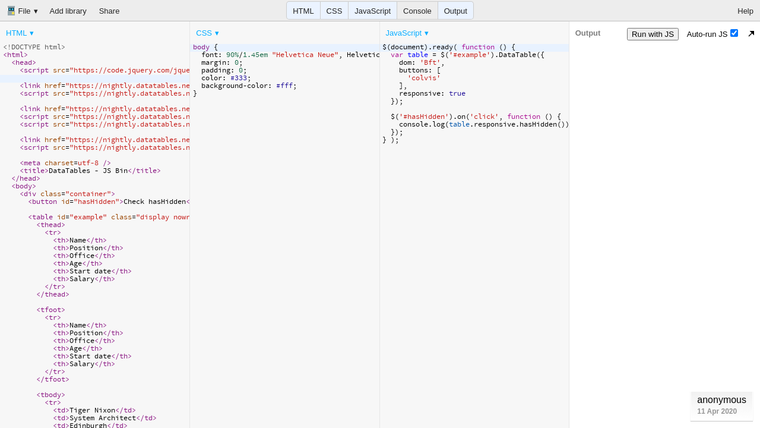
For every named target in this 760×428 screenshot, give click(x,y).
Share (109, 11)
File (19, 10)
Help (745, 11)
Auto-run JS (713, 34)
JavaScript (372, 11)
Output (455, 11)
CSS (335, 11)
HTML (303, 11)
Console (417, 11)
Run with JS (653, 34)
